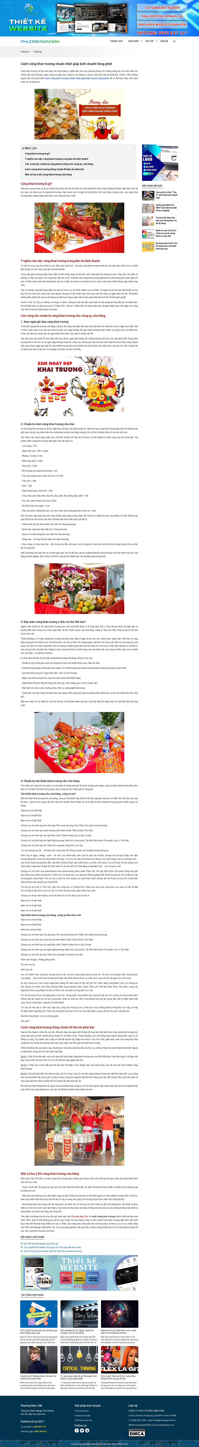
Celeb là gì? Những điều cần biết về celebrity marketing (38, 1377)
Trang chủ (116, 41)
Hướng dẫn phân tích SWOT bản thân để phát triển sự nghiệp (166, 208)
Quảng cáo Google (83, 1415)
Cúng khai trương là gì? (37, 153)
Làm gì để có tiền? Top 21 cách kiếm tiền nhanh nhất (167, 195)
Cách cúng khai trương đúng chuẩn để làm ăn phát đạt (54, 169)
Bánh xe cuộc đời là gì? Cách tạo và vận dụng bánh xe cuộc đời (166, 233)
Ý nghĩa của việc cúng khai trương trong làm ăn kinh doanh (56, 158)
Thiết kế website (82, 1411)
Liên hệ (164, 41)
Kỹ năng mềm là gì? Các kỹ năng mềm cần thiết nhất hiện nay (166, 246)
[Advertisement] (160, 102)
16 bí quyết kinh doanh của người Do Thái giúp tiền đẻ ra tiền (52, 1247)
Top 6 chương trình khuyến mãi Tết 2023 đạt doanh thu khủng (52, 1251)
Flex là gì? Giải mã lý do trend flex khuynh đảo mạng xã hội (118, 1377)
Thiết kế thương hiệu (83, 1420)
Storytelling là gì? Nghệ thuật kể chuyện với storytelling (77, 1331)
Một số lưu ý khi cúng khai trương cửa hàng (48, 174)
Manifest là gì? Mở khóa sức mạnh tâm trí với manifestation (118, 1331)
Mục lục (78, 148)
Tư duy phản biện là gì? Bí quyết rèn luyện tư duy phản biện (78, 1377)
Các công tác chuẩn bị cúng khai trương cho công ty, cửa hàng (59, 164)
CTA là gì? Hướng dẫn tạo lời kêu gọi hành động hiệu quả (38, 1331)
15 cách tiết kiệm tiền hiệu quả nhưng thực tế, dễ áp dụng (166, 220)
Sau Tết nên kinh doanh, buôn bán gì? (41, 1243)
